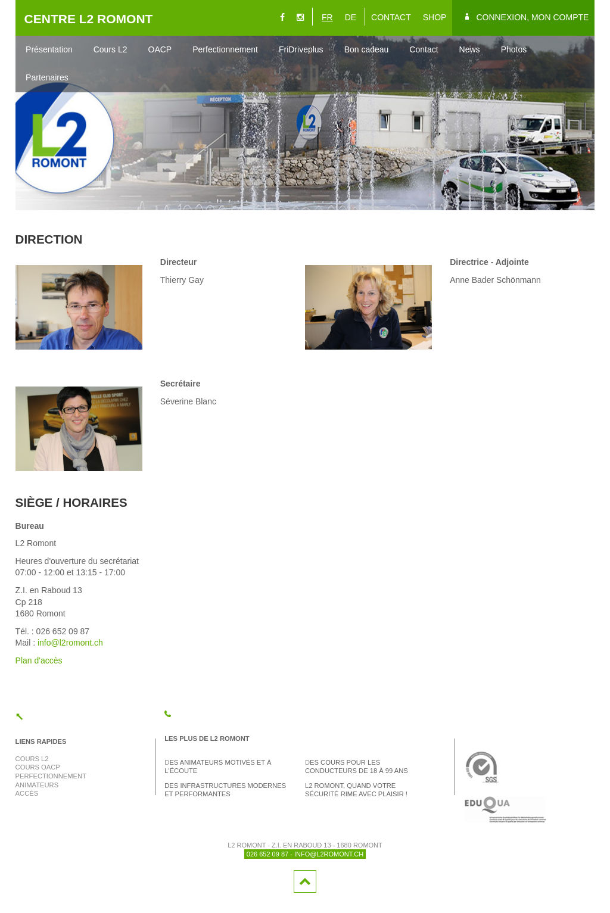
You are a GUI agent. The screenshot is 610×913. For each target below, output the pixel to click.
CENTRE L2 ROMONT (88, 19)
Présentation (49, 49)
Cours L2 (110, 49)
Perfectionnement (225, 49)
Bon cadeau (366, 49)
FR (327, 17)
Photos (514, 49)
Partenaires (47, 77)
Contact (423, 49)
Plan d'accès (39, 660)
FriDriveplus (301, 49)
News (469, 49)
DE (350, 17)
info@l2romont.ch (70, 642)
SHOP (435, 17)
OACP (160, 49)
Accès (27, 793)
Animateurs (37, 785)
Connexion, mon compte (532, 17)
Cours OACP (37, 767)
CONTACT (391, 17)
